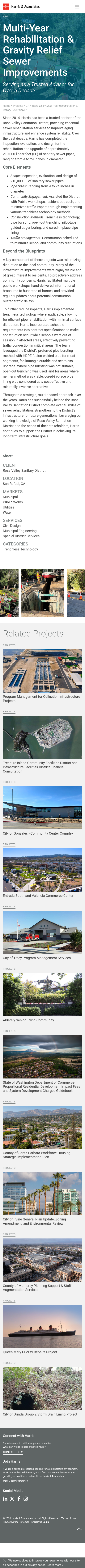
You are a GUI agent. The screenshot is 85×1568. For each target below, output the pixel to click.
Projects (18, 105)
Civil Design (12, 526)
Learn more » (55, 1565)
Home (6, 105)
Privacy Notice (10, 1521)
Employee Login (40, 1521)
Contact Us (13, 1451)
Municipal (10, 497)
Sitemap (24, 1521)
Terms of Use (68, 1518)
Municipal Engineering (20, 531)
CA (27, 105)
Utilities (8, 507)
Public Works (13, 502)
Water (7, 512)
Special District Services (21, 536)
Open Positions (15, 1480)
